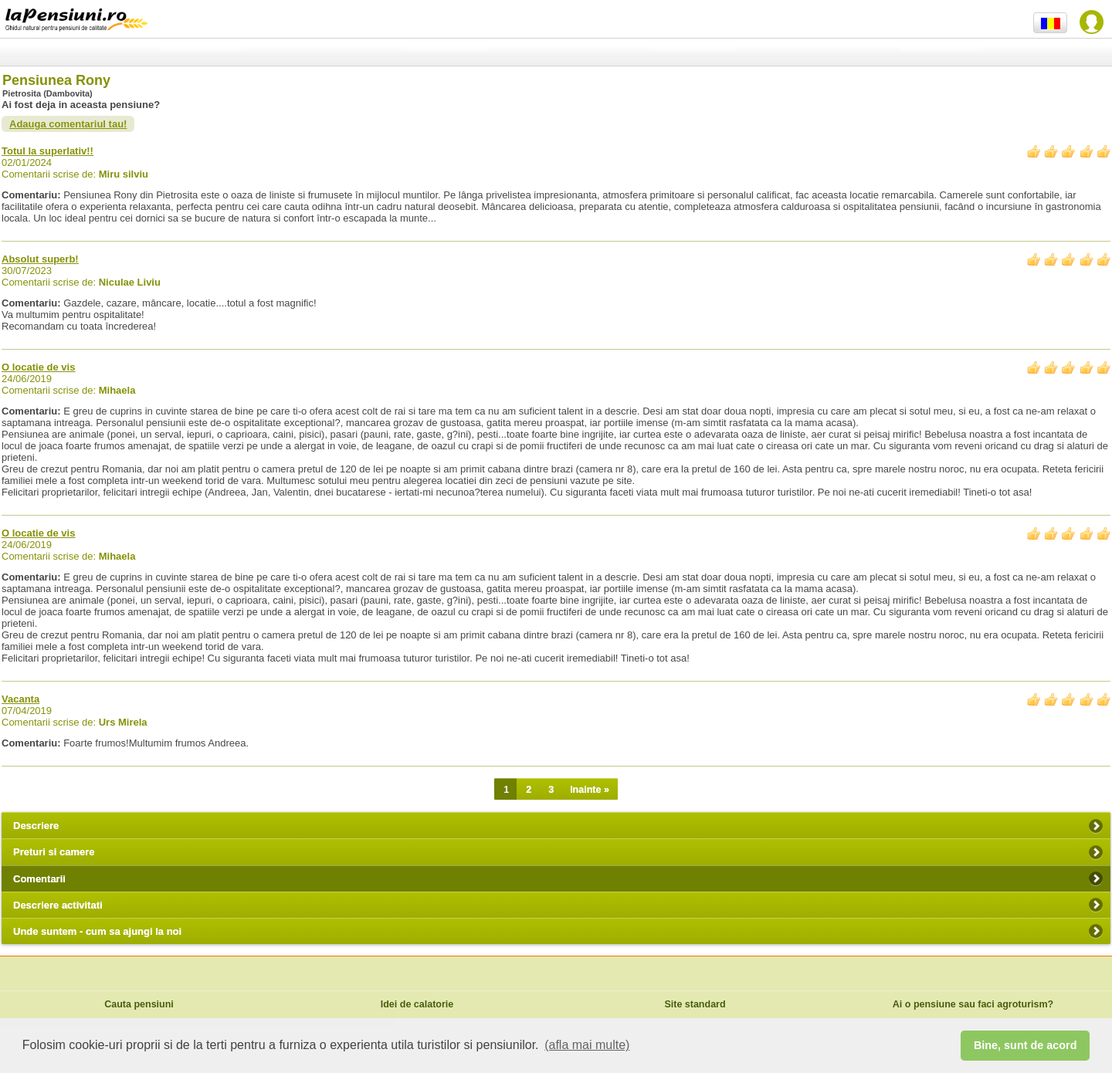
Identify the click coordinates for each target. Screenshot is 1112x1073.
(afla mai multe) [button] (586, 1044)
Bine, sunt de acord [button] (1025, 1045)
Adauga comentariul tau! (68, 124)
